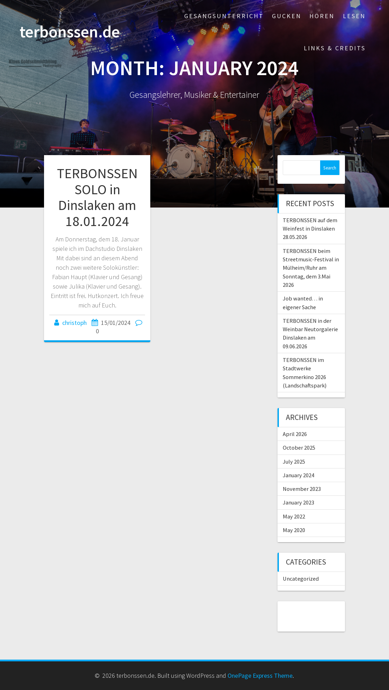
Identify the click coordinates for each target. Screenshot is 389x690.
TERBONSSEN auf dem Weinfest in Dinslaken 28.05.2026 (310, 229)
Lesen (354, 16)
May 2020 (294, 529)
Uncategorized (301, 578)
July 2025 (294, 461)
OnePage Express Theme (260, 675)
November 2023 (302, 488)
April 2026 (295, 433)
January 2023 (298, 502)
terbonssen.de (70, 32)
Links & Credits (335, 48)
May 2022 (294, 516)
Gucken (286, 16)
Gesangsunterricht (224, 16)
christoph (74, 323)
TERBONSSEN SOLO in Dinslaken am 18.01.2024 (97, 197)
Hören (321, 16)
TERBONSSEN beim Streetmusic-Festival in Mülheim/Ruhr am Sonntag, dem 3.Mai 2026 (311, 267)
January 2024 (298, 475)
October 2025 (299, 447)
